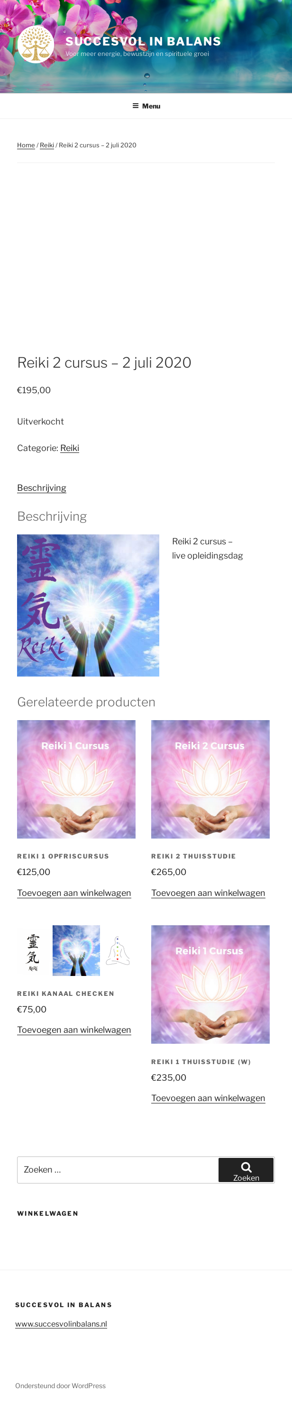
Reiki (47, 145)
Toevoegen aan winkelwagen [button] (74, 893)
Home (26, 145)
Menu (146, 106)
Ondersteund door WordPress (60, 1386)
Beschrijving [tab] (41, 488)
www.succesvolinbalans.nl (61, 1323)
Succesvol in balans (143, 41)
